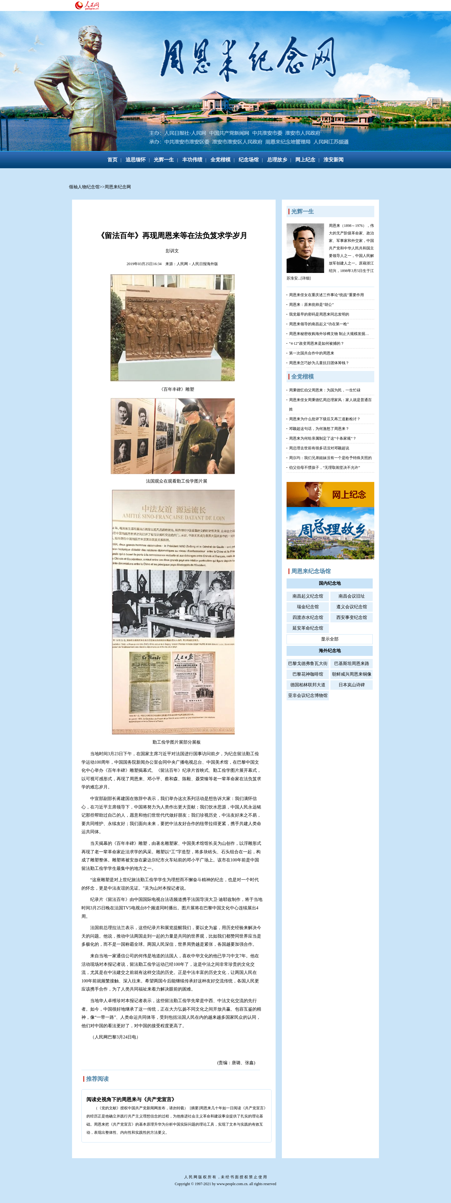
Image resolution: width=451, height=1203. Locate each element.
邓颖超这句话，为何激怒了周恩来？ (319, 428)
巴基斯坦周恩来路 (351, 663)
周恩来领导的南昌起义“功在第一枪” (319, 324)
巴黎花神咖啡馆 (308, 674)
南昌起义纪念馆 (308, 596)
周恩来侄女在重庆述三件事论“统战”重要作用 (326, 295)
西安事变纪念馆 (351, 617)
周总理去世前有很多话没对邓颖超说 (319, 448)
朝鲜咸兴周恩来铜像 (351, 674)
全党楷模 (220, 159)
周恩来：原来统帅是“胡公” (311, 304)
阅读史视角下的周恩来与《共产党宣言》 (131, 1099)
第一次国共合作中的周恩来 (311, 353)
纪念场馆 (249, 159)
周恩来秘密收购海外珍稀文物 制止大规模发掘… (329, 334)
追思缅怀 (136, 159)
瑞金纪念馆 (308, 606)
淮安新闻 (334, 159)
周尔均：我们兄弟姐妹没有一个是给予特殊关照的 (330, 458)
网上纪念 (305, 159)
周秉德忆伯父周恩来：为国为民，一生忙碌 (324, 390)
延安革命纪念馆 (308, 628)
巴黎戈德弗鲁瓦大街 (308, 663)
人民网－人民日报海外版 (197, 264)
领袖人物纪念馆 (84, 187)
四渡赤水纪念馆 (308, 617)
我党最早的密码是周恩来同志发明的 (319, 314)
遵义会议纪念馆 (351, 606)
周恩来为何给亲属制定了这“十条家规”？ (322, 438)
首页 (112, 159)
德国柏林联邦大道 (307, 685)
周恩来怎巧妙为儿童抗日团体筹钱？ (319, 363)
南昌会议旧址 (352, 596)
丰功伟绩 (192, 159)
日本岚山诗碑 (352, 685)
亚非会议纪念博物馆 (308, 695)
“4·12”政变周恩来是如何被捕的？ (316, 343)
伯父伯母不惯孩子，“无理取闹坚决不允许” (324, 467)
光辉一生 (164, 159)
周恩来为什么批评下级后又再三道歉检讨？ (324, 419)
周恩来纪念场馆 (311, 571)
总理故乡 (277, 159)
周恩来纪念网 (118, 187)
